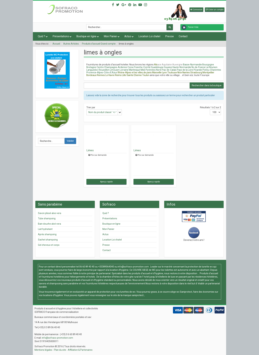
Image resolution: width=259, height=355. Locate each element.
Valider (70, 141)
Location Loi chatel (149, 36)
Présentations (61, 36)
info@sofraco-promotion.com (133, 266)
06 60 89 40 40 (86, 266)
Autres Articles (71, 43)
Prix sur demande (99, 155)
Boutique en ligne (86, 36)
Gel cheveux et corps (48, 245)
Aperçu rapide (106, 182)
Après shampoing (47, 234)
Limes (90, 150)
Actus (127, 36)
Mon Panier (110, 36)
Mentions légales (43, 350)
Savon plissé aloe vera (49, 213)
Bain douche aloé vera (49, 223)
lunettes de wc (127, 291)
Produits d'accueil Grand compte (99, 43)
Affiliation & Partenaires (80, 350)
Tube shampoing (47, 218)
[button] (196, 9)
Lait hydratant (45, 229)
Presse (169, 36)
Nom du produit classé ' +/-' (102, 112)
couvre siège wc (171, 291)
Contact (183, 36)
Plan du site (60, 350)
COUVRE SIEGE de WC (144, 270)
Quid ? (41, 36)
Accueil (56, 43)
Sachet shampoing (48, 239)
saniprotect (138, 295)
